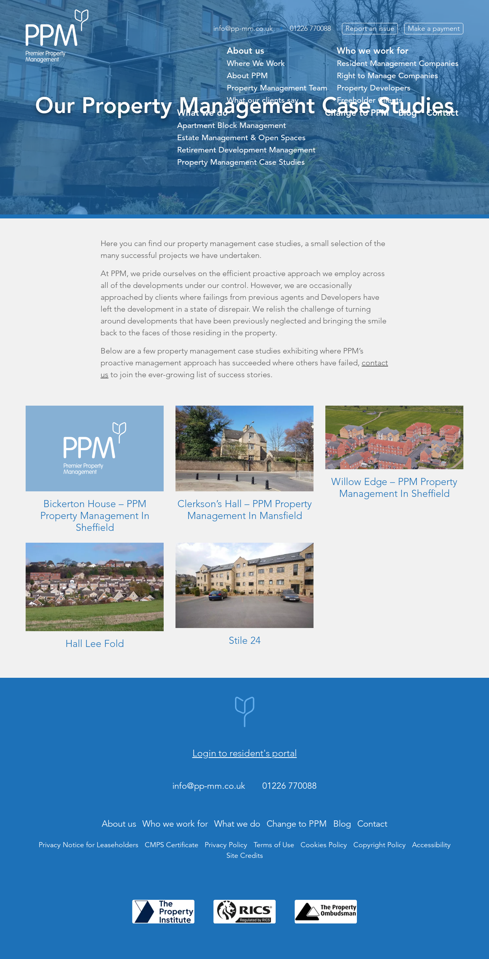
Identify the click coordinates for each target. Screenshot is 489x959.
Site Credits (244, 855)
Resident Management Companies (398, 63)
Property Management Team (277, 88)
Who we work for (373, 50)
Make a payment (434, 28)
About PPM (247, 76)
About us (245, 50)
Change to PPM (357, 112)
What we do (202, 112)
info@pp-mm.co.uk (243, 28)
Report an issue (369, 28)
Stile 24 (245, 640)
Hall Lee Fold (94, 643)
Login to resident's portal (244, 753)
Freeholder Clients (369, 100)
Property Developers (374, 88)
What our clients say (263, 100)
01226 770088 (310, 28)
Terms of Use (274, 845)
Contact (442, 112)
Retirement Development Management (246, 150)
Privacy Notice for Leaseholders (88, 845)
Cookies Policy (323, 845)
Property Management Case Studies (241, 162)
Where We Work (256, 63)
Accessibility (431, 845)
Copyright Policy (379, 845)
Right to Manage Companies (387, 76)
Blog (407, 112)
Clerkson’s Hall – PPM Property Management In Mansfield (244, 509)
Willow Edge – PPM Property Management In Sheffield (394, 487)
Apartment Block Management (231, 125)
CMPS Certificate (171, 845)
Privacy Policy (226, 845)
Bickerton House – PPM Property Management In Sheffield (94, 515)
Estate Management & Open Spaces (241, 138)
